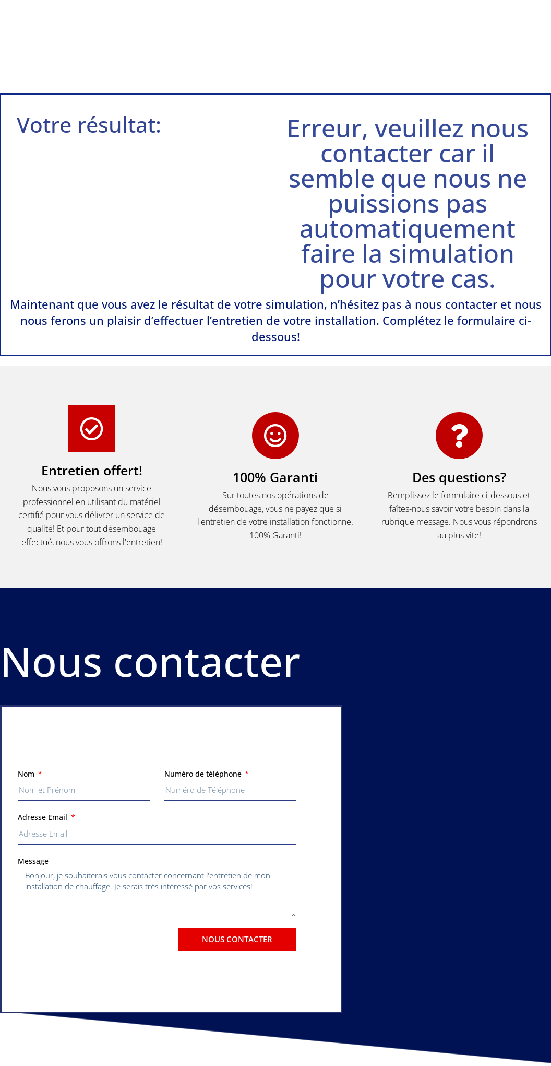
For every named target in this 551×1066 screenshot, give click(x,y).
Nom (27, 774)
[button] (275, 47)
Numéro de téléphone (204, 774)
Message (33, 861)
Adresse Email (43, 817)
